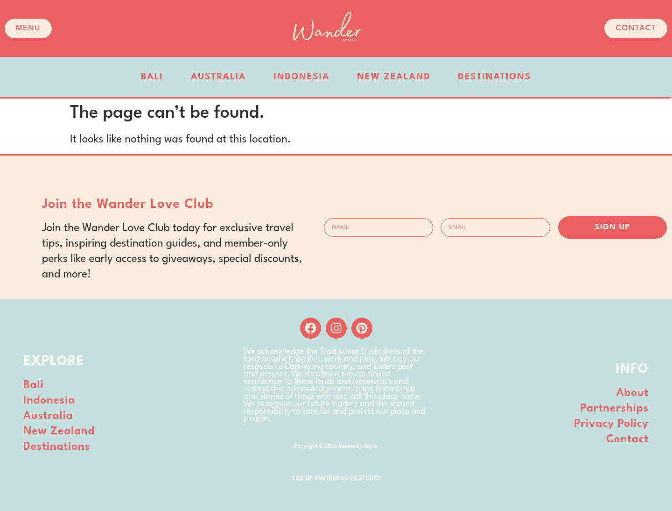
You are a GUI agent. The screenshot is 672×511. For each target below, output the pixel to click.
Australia (218, 77)
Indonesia (302, 77)
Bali (152, 77)
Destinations (494, 77)
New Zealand (394, 77)
